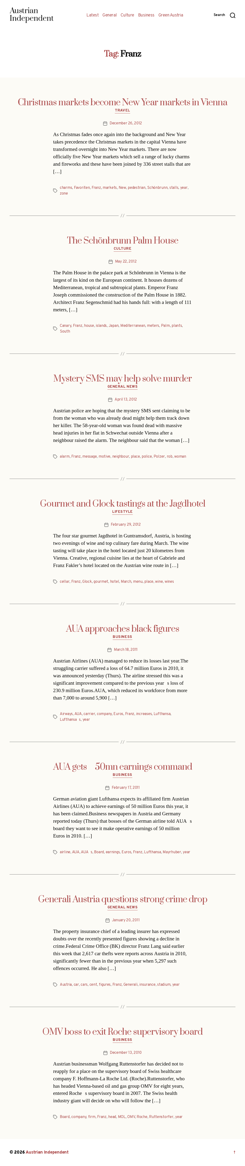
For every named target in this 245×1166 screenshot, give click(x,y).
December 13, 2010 (126, 1052)
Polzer (159, 456)
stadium (163, 984)
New (122, 188)
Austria (66, 984)
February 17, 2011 (125, 787)
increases (144, 714)
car (76, 984)
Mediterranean (132, 325)
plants (177, 325)
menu (138, 581)
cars (84, 984)
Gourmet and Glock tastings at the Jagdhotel (122, 504)
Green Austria (170, 15)
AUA (78, 714)
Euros (118, 714)
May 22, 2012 (126, 261)
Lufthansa (162, 714)
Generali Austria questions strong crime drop (122, 899)
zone (64, 193)
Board (99, 852)
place (135, 456)
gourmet (101, 581)
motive (104, 456)
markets (110, 188)
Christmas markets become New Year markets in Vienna (122, 102)
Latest (92, 15)
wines (169, 581)
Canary (65, 325)
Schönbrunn (157, 188)
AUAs (86, 852)
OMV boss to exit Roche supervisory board (122, 1032)
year (184, 188)
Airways (66, 714)
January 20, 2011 (126, 920)
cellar (64, 581)
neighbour (120, 456)
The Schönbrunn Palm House (122, 241)
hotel (114, 581)
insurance (147, 984)
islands (101, 325)
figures (105, 984)
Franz (96, 188)
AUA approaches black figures (122, 629)
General (109, 15)
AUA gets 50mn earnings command (122, 767)
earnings (113, 852)
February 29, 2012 (125, 524)
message (89, 456)
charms (66, 188)
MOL (122, 1117)
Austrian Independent (47, 1152)
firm (91, 1117)
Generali (130, 984)
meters (153, 325)
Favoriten (82, 188)
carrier (89, 714)
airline (65, 852)
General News (122, 387)
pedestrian (136, 188)
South (65, 331)
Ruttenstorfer (161, 1117)
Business (146, 15)
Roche (142, 1117)
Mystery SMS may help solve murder (122, 379)
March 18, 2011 (126, 649)
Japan (114, 325)
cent (93, 984)
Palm (165, 325)
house (89, 325)
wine (159, 581)
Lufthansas (70, 719)
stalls (173, 188)
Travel (122, 111)
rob (170, 456)
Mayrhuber (172, 852)
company (104, 714)
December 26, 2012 (126, 123)
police (147, 456)
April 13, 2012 (126, 399)
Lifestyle (122, 512)
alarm (65, 456)
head (112, 1117)
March (126, 581)
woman (180, 456)
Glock (87, 581)
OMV (131, 1117)
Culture (127, 15)
